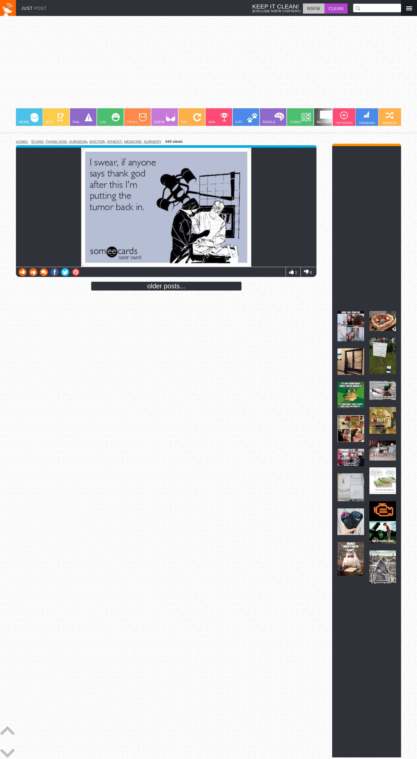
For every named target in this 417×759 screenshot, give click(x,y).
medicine (133, 142)
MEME (29, 118)
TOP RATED (343, 118)
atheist (114, 142)
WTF (54, 118)
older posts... (166, 286)
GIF (191, 118)
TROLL (137, 118)
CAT (246, 118)
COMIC (300, 118)
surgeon (78, 142)
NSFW (164, 118)
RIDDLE (273, 118)
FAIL (83, 118)
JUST (34, 8)
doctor (97, 142)
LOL (110, 118)
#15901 (22, 142)
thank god (56, 142)
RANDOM (390, 118)
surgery (152, 142)
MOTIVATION (328, 117)
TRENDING (367, 118)
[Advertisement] (175, 64)
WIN (218, 118)
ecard (37, 142)
